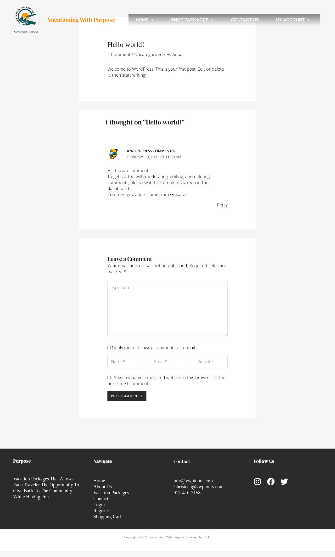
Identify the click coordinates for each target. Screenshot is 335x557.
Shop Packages (192, 19)
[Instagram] (257, 481)
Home (145, 19)
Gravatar (178, 194)
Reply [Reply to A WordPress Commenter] (222, 205)
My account (293, 19)
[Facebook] (271, 481)
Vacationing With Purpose (81, 20)
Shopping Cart (107, 516)
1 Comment (118, 54)
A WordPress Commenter (151, 150)
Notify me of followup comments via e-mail (153, 347)
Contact (100, 498)
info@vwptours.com (193, 480)
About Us (102, 486)
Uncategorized (148, 54)
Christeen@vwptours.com (198, 486)
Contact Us (245, 19)
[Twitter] (284, 481)
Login (99, 504)
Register (101, 510)
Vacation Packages (111, 492)
